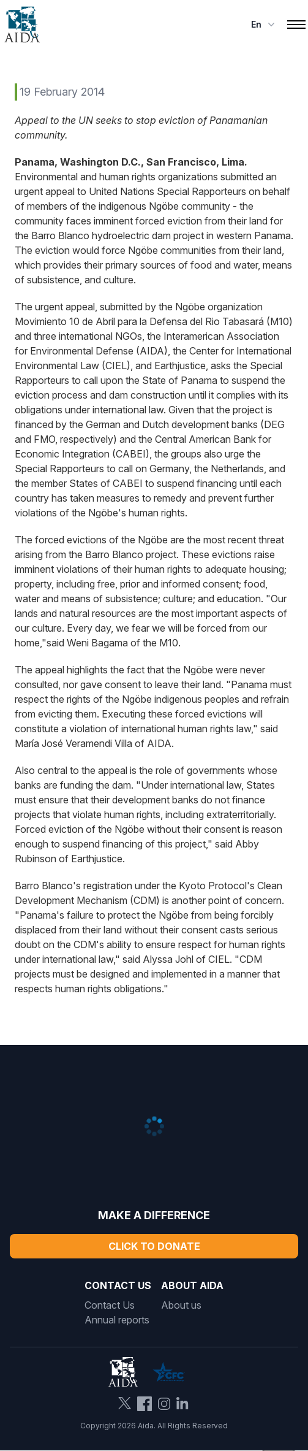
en (264, 24)
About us (181, 1305)
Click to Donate (154, 1246)
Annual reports (117, 1320)
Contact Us (110, 1305)
